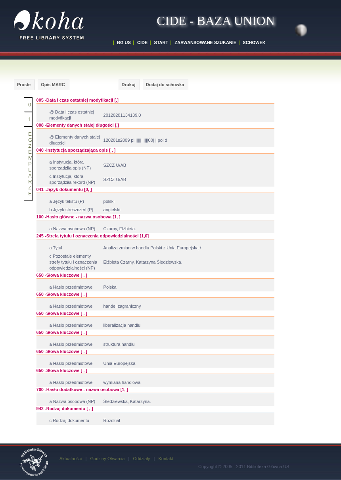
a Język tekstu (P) (67, 201)
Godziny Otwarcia (107, 458)
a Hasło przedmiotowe (71, 287)
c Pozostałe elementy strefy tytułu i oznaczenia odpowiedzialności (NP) (73, 262)
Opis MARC (53, 84)
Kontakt (165, 458)
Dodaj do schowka (165, 84)
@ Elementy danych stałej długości (75, 140)
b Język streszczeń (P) (72, 209)
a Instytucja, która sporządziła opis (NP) (70, 165)
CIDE (142, 42)
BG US (124, 42)
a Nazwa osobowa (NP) (73, 228)
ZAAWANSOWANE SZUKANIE (205, 42)
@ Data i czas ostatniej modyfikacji (72, 115)
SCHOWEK (254, 42)
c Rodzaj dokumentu (69, 420)
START (161, 42)
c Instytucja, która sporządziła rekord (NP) (73, 179)
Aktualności (70, 458)
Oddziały (141, 458)
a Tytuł (56, 247)
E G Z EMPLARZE (30, 164)
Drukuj (129, 84)
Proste (24, 84)
